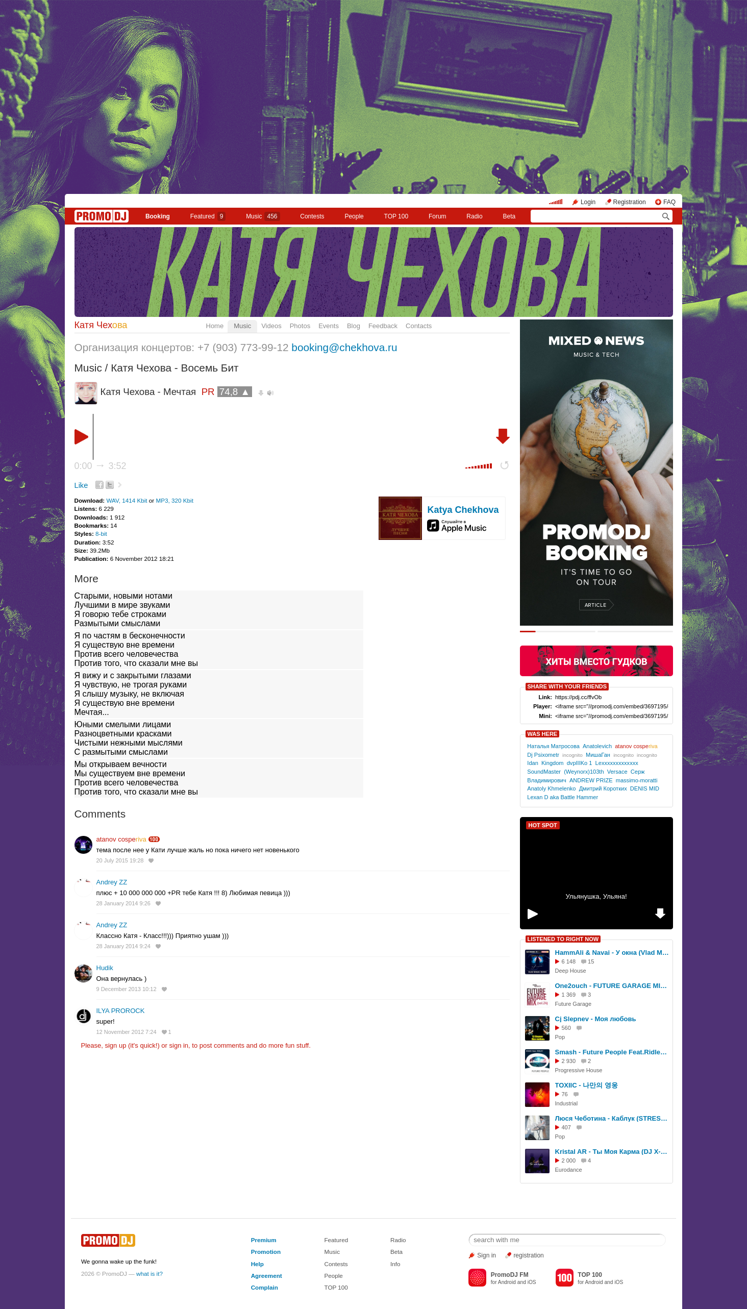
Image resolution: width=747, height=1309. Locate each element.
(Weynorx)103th (584, 772)
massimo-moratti (637, 780)
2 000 (569, 1160)
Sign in (486, 1255)
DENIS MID (644, 788)
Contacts (419, 326)
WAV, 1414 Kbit (127, 500)
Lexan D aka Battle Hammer (562, 797)
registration (528, 1255)
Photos (300, 326)
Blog (353, 326)
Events (328, 326)
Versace (617, 772)
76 (565, 1094)
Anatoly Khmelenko (551, 788)
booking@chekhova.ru (344, 347)
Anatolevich (597, 746)
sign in (179, 1045)
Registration (629, 202)
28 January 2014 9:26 (123, 903)
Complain (264, 1287)
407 (566, 1127)
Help (257, 1264)
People (353, 216)
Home (215, 326)
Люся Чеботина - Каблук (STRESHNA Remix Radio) (612, 1118)
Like (81, 485)
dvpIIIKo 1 (579, 763)
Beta (509, 216)
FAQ (669, 202)
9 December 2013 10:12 (126, 989)
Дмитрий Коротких (603, 788)
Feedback (382, 326)
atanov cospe (121, 839)
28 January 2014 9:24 (123, 946)
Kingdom (552, 763)
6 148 (569, 961)
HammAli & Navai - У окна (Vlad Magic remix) (612, 952)
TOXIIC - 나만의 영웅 (586, 1085)
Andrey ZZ (112, 882)
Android (507, 1282)
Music (263, 216)
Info (395, 1264)
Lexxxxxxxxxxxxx (616, 763)
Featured (208, 216)
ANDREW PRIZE (591, 780)
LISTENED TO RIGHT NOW (563, 939)
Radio (474, 216)
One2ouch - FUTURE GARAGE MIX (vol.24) (612, 985)
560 (566, 1028)
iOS (532, 1282)
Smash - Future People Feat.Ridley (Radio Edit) (612, 1052)
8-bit (101, 533)
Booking (157, 216)
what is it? (149, 1273)
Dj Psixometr (543, 755)
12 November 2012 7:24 (126, 1032)
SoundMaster (544, 772)
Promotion (266, 1251)
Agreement (266, 1275)
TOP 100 (396, 216)
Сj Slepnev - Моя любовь (595, 1019)
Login (588, 202)
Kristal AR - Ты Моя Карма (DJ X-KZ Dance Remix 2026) (612, 1151)
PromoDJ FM (510, 1274)
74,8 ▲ (234, 391)
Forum (437, 216)
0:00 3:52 (100, 466)
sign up (115, 1045)
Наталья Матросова (553, 746)
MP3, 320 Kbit (174, 500)
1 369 (569, 995)
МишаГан (598, 755)
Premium (264, 1240)
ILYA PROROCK (120, 1010)
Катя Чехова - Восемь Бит (174, 368)
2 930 (569, 1061)
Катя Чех (101, 325)
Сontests (312, 216)
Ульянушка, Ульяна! (596, 896)
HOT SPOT (543, 825)
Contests (335, 1264)
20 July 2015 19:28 (120, 860)
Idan (532, 763)
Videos (271, 326)
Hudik (104, 968)
